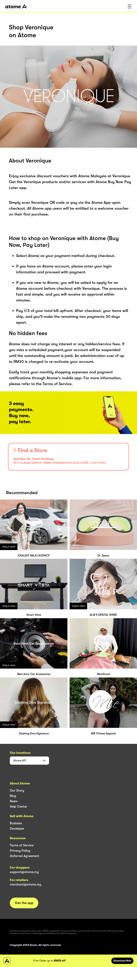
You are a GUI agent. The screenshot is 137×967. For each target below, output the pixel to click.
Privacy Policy (20, 850)
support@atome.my (24, 872)
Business (16, 823)
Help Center (18, 806)
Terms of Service (21, 845)
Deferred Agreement (24, 856)
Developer (17, 828)
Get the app (24, 903)
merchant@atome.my (25, 884)
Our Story (17, 790)
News (13, 801)
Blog (13, 796)
